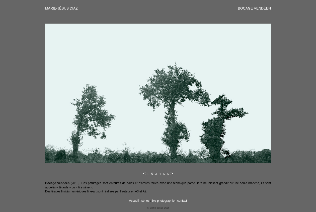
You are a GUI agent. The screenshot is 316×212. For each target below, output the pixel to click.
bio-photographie (163, 200)
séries (145, 200)
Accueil (134, 200)
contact (182, 200)
